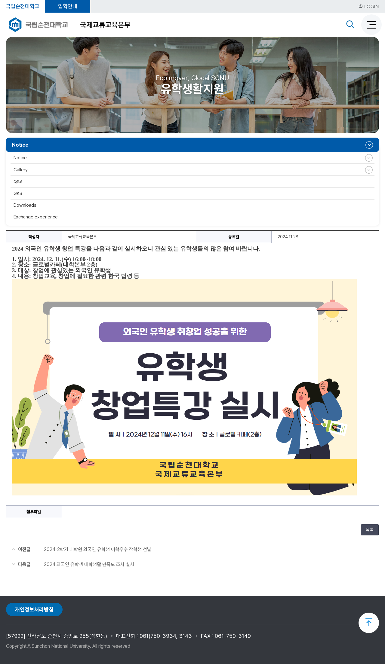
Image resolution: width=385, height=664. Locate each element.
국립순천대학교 (22, 6)
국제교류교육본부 (105, 24)
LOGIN (369, 6)
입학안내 (67, 6)
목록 (369, 529)
